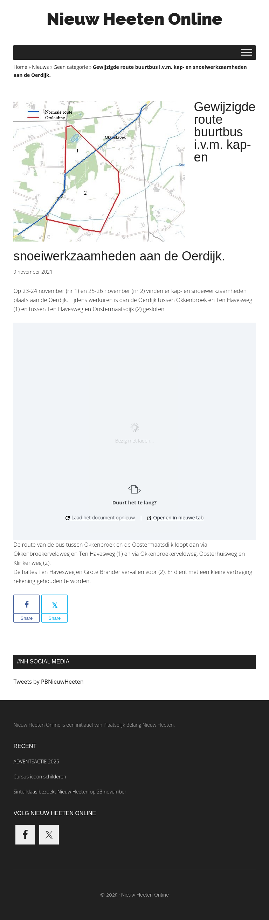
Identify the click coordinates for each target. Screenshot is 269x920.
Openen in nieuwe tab (175, 517)
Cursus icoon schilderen (39, 776)
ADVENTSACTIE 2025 (36, 761)
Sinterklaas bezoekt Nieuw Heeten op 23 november (69, 791)
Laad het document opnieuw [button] (100, 517)
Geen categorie (71, 67)
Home (20, 67)
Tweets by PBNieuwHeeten (48, 681)
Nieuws (40, 67)
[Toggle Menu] (246, 52)
